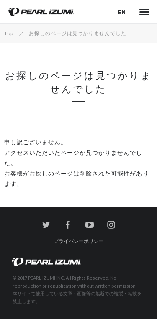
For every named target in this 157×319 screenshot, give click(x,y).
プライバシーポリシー (79, 241)
